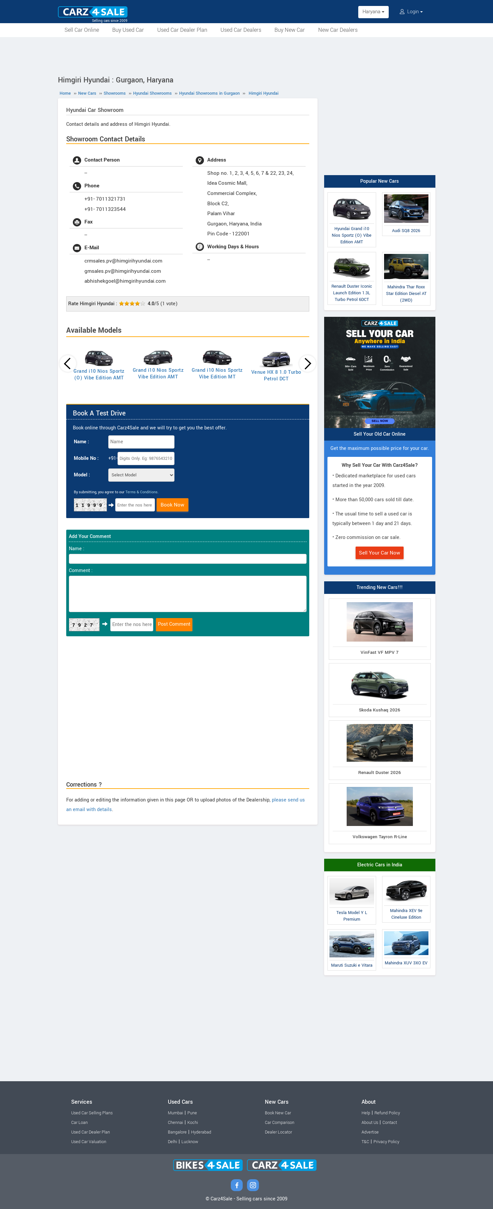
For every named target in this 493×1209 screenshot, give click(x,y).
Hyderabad (201, 1132)
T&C (365, 1142)
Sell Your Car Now (379, 552)
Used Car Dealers (241, 30)
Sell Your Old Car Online (380, 434)
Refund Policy (387, 1113)
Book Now (172, 504)
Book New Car (278, 1113)
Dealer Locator (278, 1132)
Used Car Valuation (88, 1142)
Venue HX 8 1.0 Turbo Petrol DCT (276, 375)
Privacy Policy (386, 1142)
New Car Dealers (338, 30)
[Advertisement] (246, 55)
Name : (81, 441)
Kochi (192, 1123)
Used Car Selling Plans (92, 1113)
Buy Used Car (128, 30)
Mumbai (175, 1113)
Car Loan (79, 1123)
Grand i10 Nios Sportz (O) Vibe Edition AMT (99, 374)
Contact (389, 1123)
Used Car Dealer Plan (182, 30)
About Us (370, 1123)
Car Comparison (279, 1123)
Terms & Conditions (141, 492)
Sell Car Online (82, 30)
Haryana (373, 11)
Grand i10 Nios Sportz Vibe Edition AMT (158, 373)
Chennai (175, 1123)
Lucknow (189, 1142)
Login (411, 11)
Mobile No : (86, 458)
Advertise (370, 1132)
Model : (82, 474)
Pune (192, 1113)
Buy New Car (289, 30)
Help (366, 1113)
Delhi (172, 1142)
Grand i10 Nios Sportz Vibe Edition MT (217, 373)
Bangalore (177, 1132)
